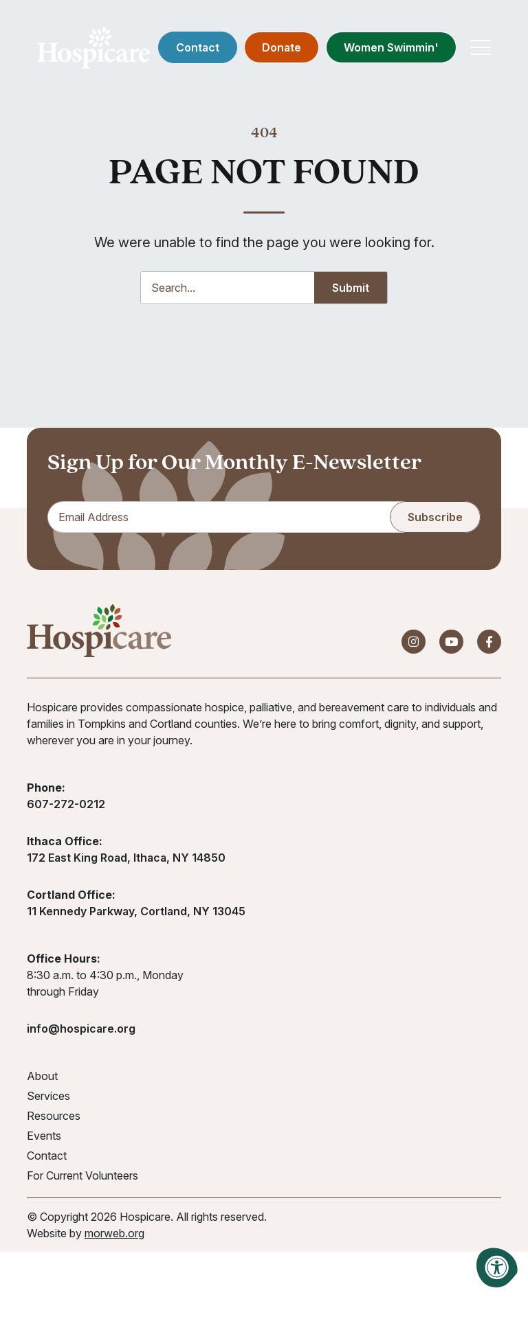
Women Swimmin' (390, 48)
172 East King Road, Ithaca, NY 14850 (126, 857)
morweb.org (114, 1233)
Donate (280, 48)
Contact (197, 48)
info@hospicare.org (81, 1028)
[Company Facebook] (489, 642)
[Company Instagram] (414, 642)
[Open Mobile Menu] (480, 48)
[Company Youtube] (451, 642)
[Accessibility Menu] (497, 1267)
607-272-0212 (66, 804)
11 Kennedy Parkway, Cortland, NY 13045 (136, 911)
